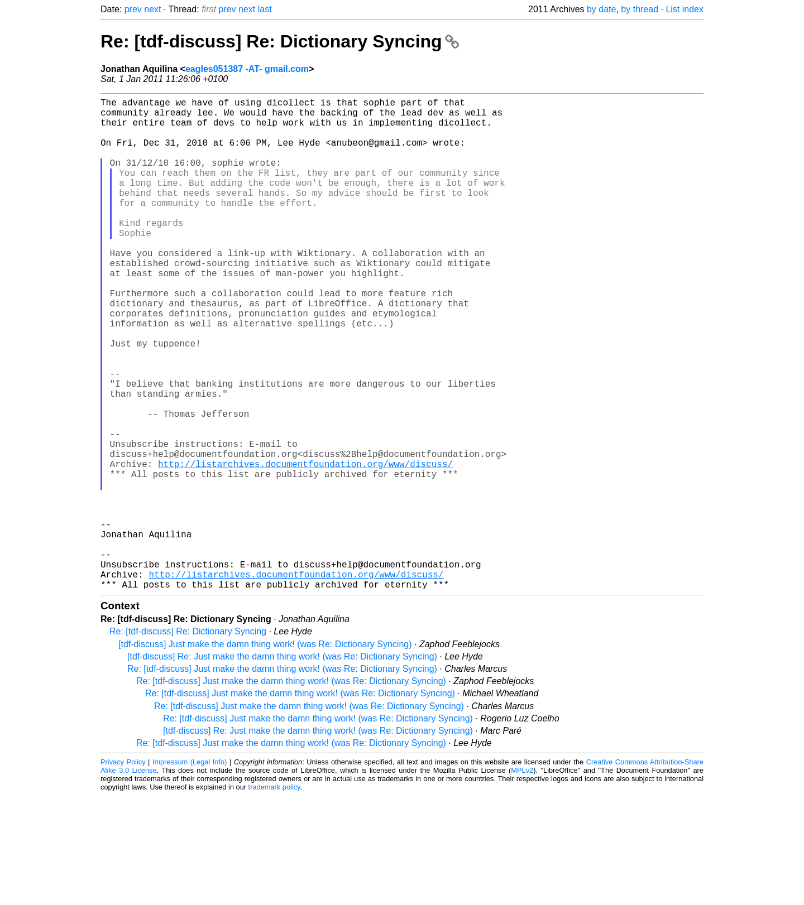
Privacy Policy (123, 871)
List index (685, 9)
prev (133, 9)
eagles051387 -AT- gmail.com (247, 69)
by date (601, 9)
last (265, 9)
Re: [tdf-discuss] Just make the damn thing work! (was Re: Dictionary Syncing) (282, 778)
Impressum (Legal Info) (189, 871)
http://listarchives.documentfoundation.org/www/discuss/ (305, 546)
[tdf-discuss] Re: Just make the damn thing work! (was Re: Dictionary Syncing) (282, 766)
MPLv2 (522, 879)
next (152, 9)
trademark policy (274, 896)
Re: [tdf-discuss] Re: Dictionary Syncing (279, 41)
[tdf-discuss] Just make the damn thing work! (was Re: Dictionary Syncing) (265, 753)
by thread (639, 9)
